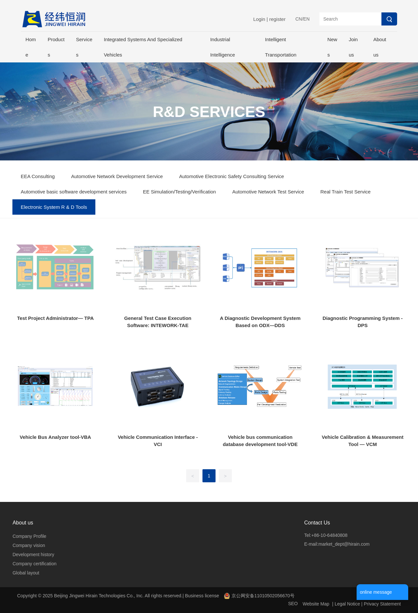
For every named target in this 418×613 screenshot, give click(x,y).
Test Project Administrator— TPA (55, 318)
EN (306, 19)
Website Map (316, 603)
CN (298, 19)
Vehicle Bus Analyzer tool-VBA (55, 437)
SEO (293, 603)
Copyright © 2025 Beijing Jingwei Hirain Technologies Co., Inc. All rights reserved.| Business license (118, 595)
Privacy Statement (382, 603)
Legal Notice (347, 603)
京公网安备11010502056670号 (263, 595)
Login (259, 19)
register (277, 19)
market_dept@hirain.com (344, 544)
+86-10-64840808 (329, 535)
